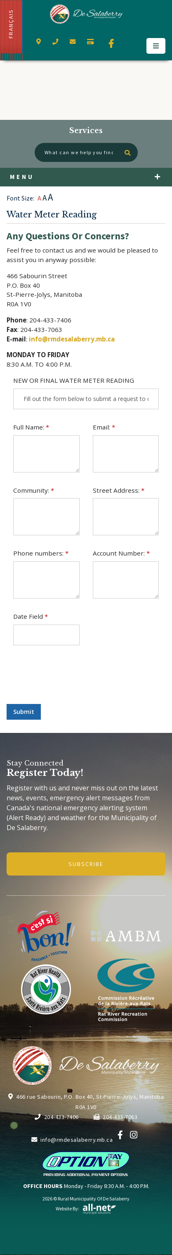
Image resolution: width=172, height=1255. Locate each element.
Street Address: (118, 490)
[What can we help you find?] (86, 152)
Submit (23, 712)
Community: (33, 490)
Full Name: (31, 427)
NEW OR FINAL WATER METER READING (73, 380)
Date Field (30, 616)
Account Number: (121, 553)
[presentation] (69, 681)
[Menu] (155, 46)
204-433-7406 (57, 1117)
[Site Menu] (86, 177)
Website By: (86, 1208)
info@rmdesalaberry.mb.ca (72, 339)
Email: (104, 427)
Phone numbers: (40, 553)
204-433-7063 (116, 1117)
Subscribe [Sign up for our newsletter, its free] (86, 864)
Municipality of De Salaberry (86, 14)
